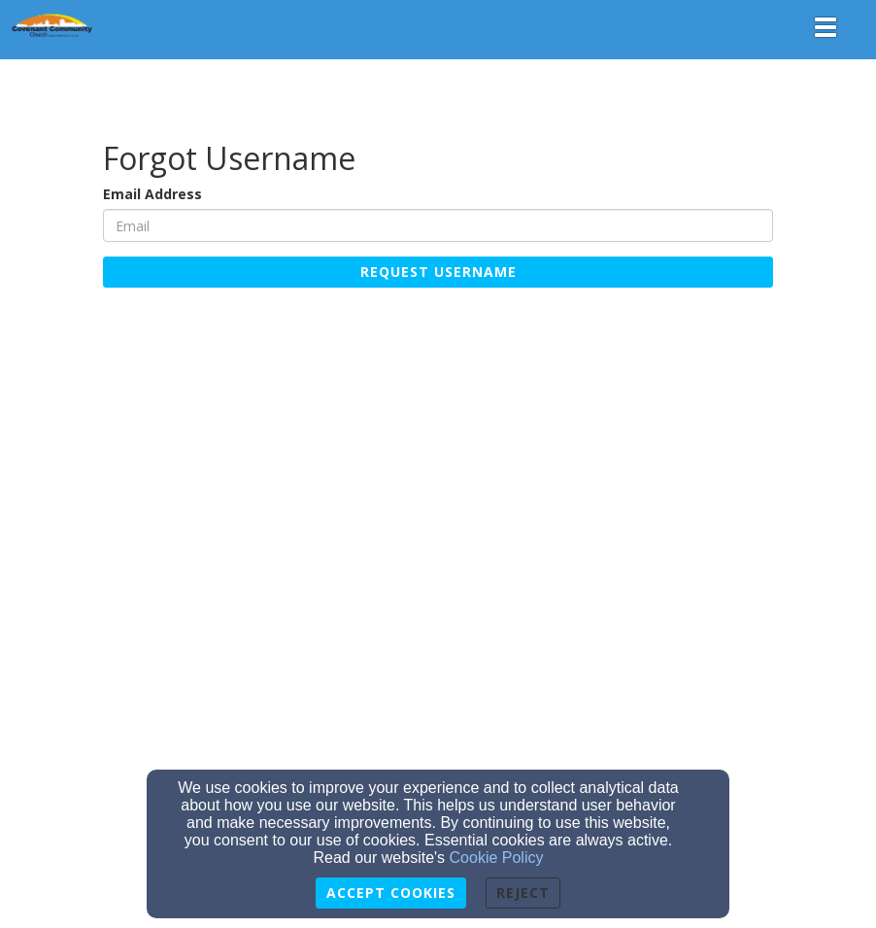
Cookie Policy (497, 857)
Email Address (152, 194)
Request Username (438, 271)
